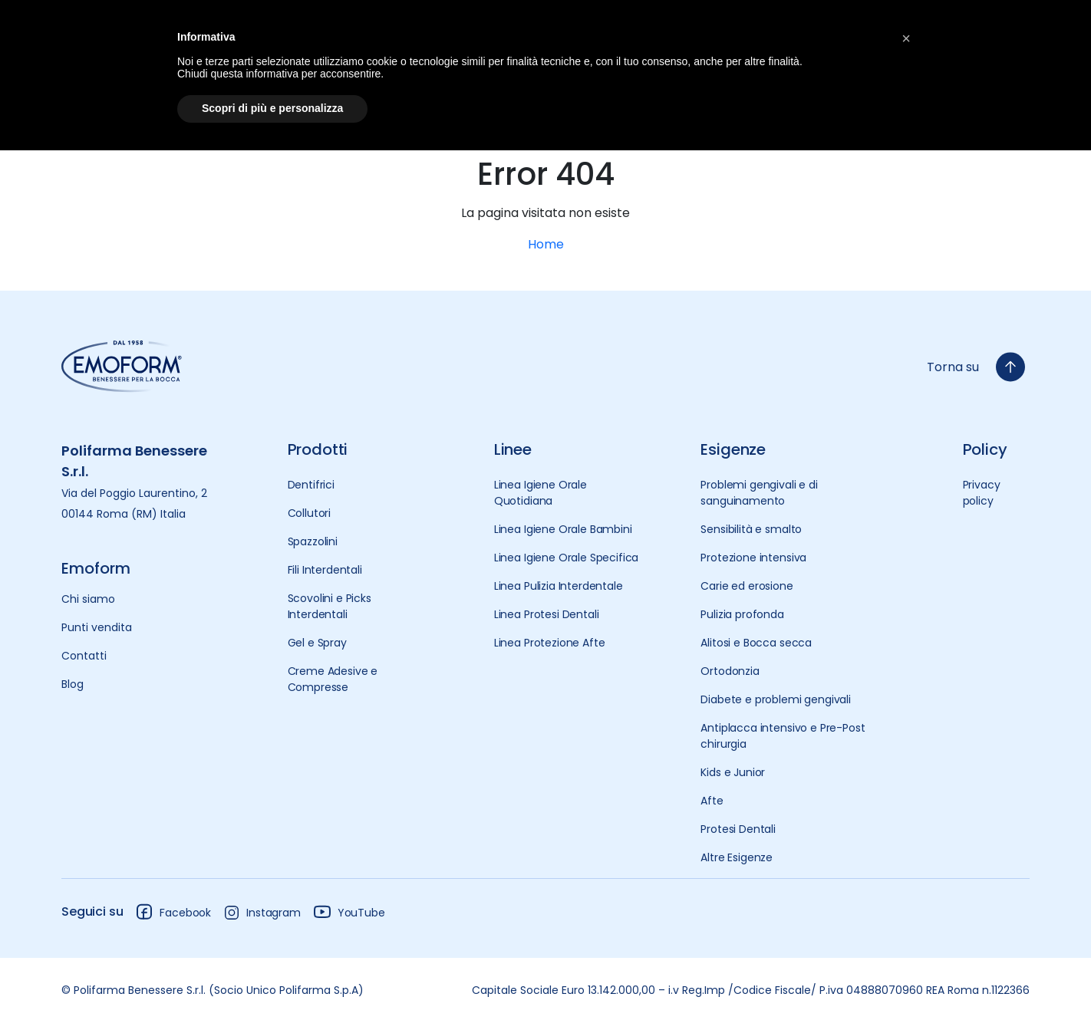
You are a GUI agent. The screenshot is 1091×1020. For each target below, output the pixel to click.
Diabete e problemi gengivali (775, 699)
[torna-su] (1010, 367)
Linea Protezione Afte (549, 642)
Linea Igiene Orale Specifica (566, 557)
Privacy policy (981, 492)
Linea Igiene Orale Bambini (563, 529)
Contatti (84, 655)
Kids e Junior (732, 772)
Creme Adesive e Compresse (333, 679)
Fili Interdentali (325, 569)
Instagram (262, 912)
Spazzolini (313, 541)
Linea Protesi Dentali (546, 614)
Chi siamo (88, 599)
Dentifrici (311, 484)
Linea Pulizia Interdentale (558, 586)
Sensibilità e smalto (751, 529)
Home (546, 244)
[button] (906, 37)
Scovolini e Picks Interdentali (329, 606)
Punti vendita (96, 627)
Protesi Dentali (738, 829)
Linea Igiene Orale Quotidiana (540, 492)
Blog (72, 684)
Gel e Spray (317, 642)
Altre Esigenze (736, 857)
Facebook (173, 911)
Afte (711, 800)
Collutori (309, 513)
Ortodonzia (729, 671)
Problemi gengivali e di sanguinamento (758, 492)
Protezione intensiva (753, 557)
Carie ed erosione (746, 586)
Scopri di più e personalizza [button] (272, 108)
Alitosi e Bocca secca (756, 642)
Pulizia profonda (741, 614)
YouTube (349, 911)
